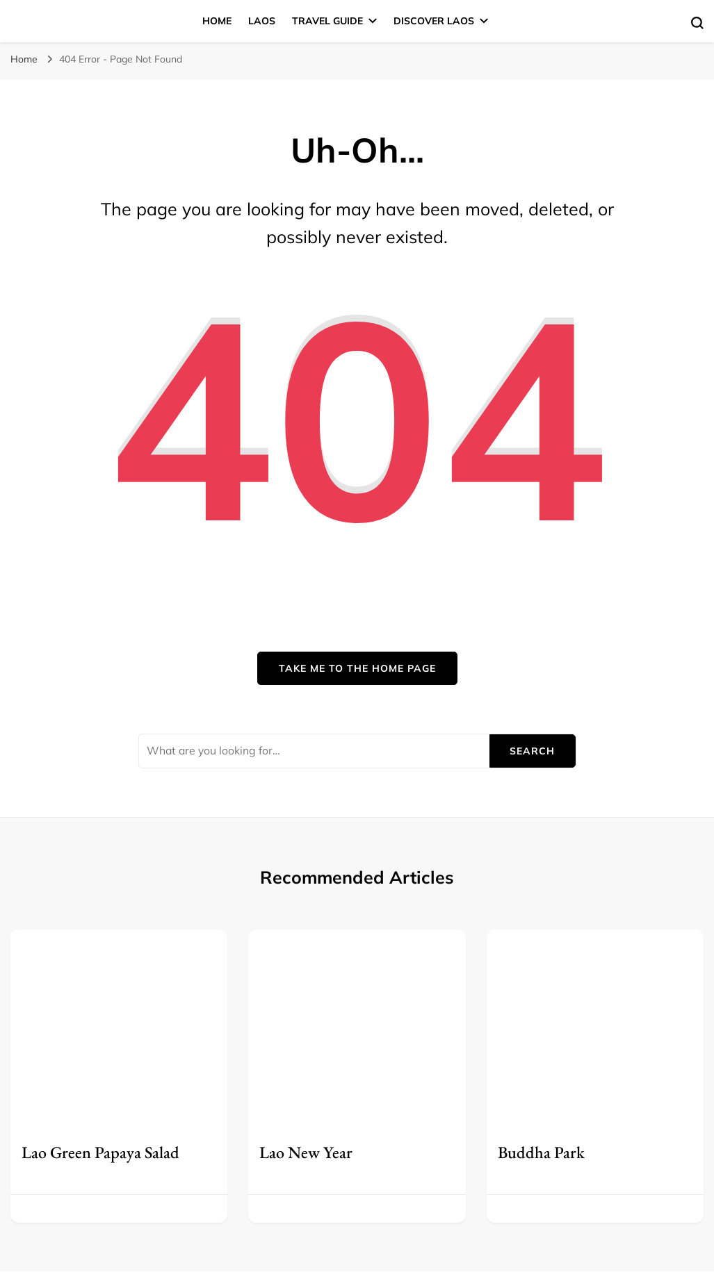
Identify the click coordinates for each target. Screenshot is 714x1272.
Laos (261, 21)
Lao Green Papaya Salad (100, 1152)
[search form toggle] (697, 23)
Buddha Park (541, 1152)
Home (217, 21)
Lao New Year (305, 1152)
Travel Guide (327, 21)
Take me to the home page (357, 668)
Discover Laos (433, 21)
